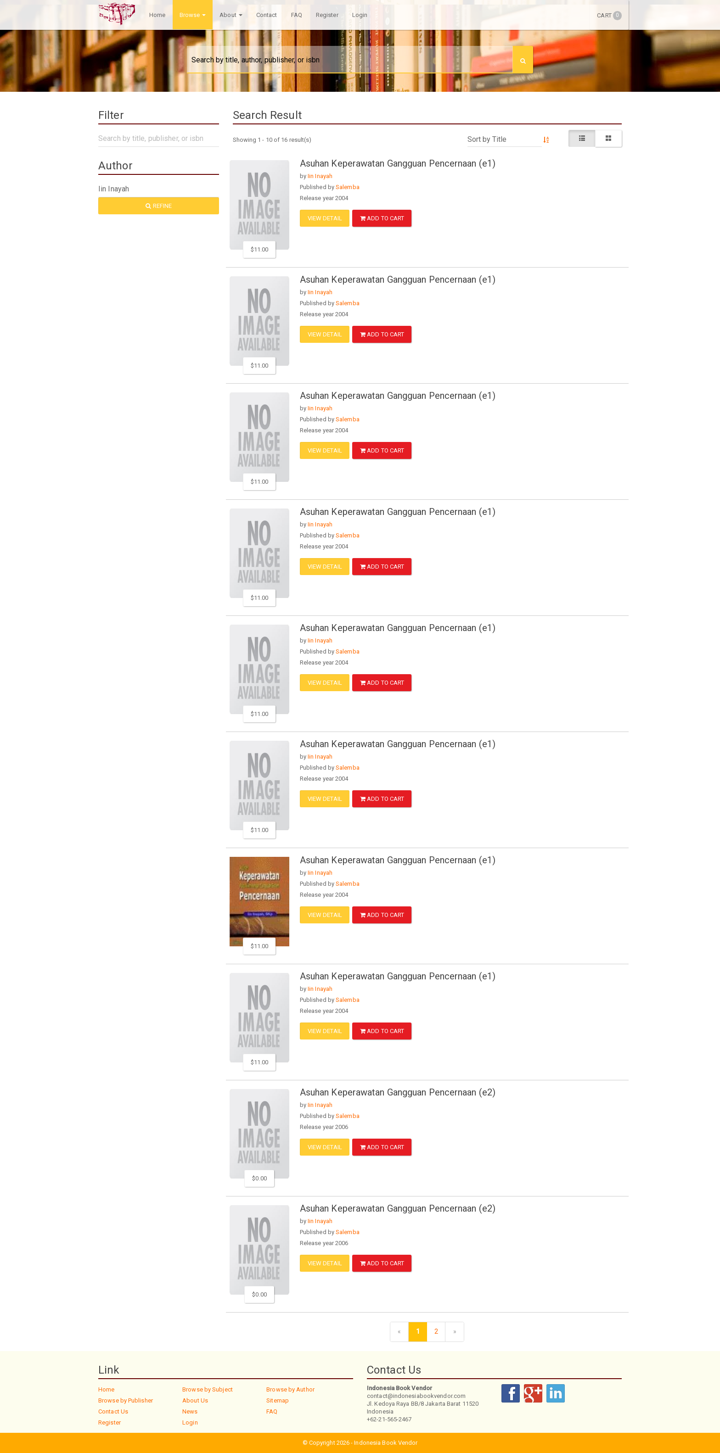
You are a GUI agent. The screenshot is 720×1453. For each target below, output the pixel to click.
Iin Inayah (320, 176)
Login (359, 14)
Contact (266, 14)
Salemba (348, 187)
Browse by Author (290, 1389)
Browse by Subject (207, 1389)
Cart (609, 15)
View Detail (325, 218)
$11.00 (260, 249)
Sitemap (277, 1400)
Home (157, 14)
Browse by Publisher (125, 1400)
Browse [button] (192, 14)
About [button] (230, 14)
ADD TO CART (382, 218)
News (189, 1411)
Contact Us (113, 1411)
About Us (195, 1400)
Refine (159, 205)
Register (326, 14)
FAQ (295, 14)
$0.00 (259, 1178)
